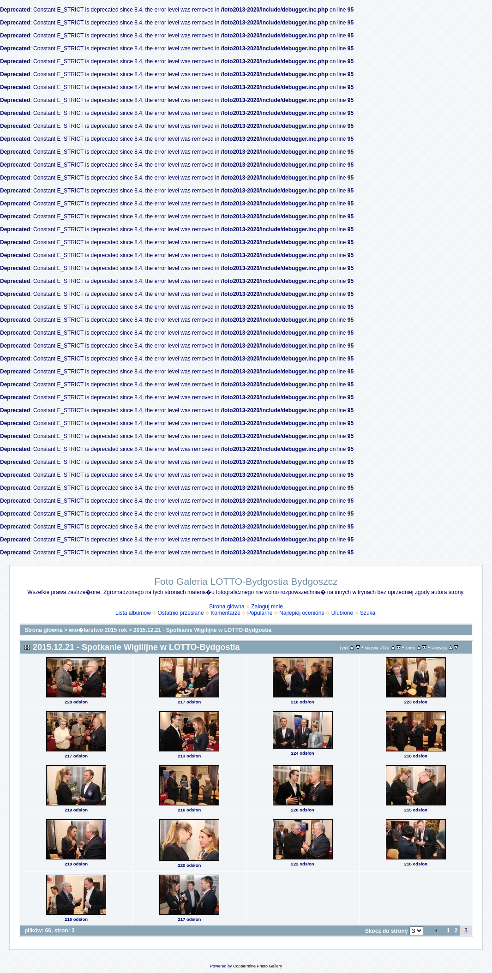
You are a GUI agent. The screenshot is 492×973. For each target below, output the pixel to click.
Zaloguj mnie (267, 606)
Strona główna (227, 606)
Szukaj (368, 613)
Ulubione (342, 613)
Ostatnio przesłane (181, 613)
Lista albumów (133, 613)
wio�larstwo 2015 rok (98, 630)
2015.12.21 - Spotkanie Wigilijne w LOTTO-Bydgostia (202, 630)
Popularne (260, 613)
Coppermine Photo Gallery (257, 966)
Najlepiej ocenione (301, 613)
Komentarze (225, 613)
